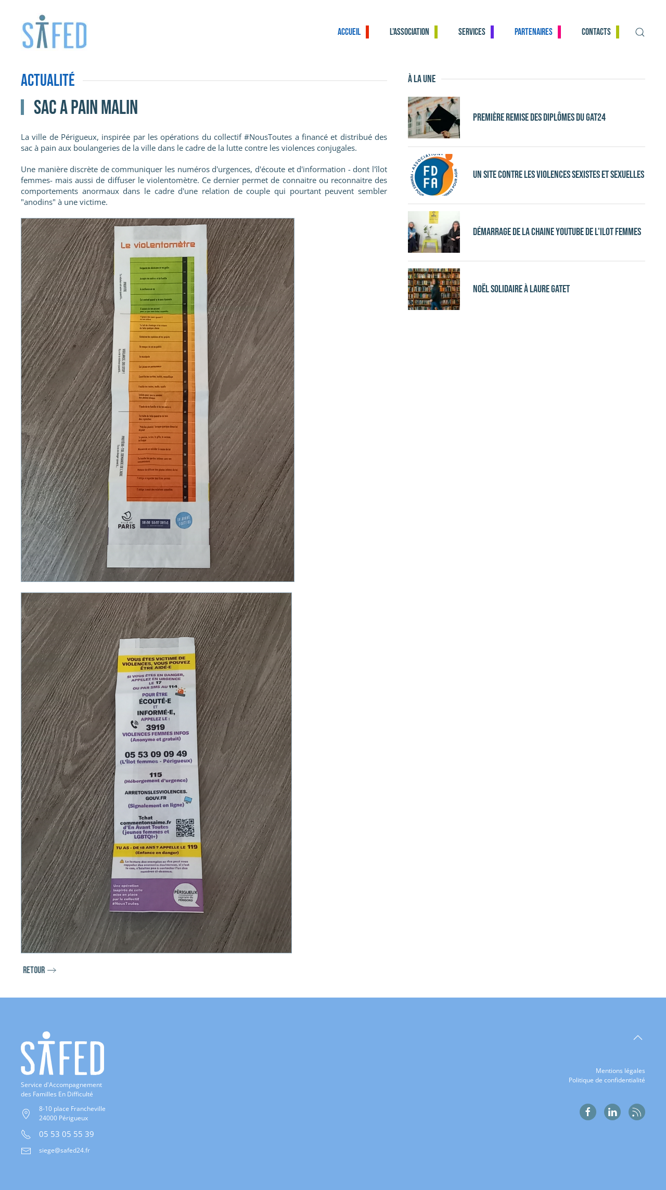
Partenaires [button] (534, 32)
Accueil (349, 32)
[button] (640, 31)
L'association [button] (409, 32)
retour (44, 970)
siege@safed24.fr (64, 1150)
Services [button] (471, 32)
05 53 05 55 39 (66, 1134)
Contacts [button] (596, 32)
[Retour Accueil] (60, 32)
